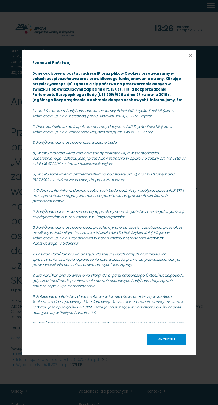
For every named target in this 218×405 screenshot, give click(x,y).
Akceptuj (166, 339)
